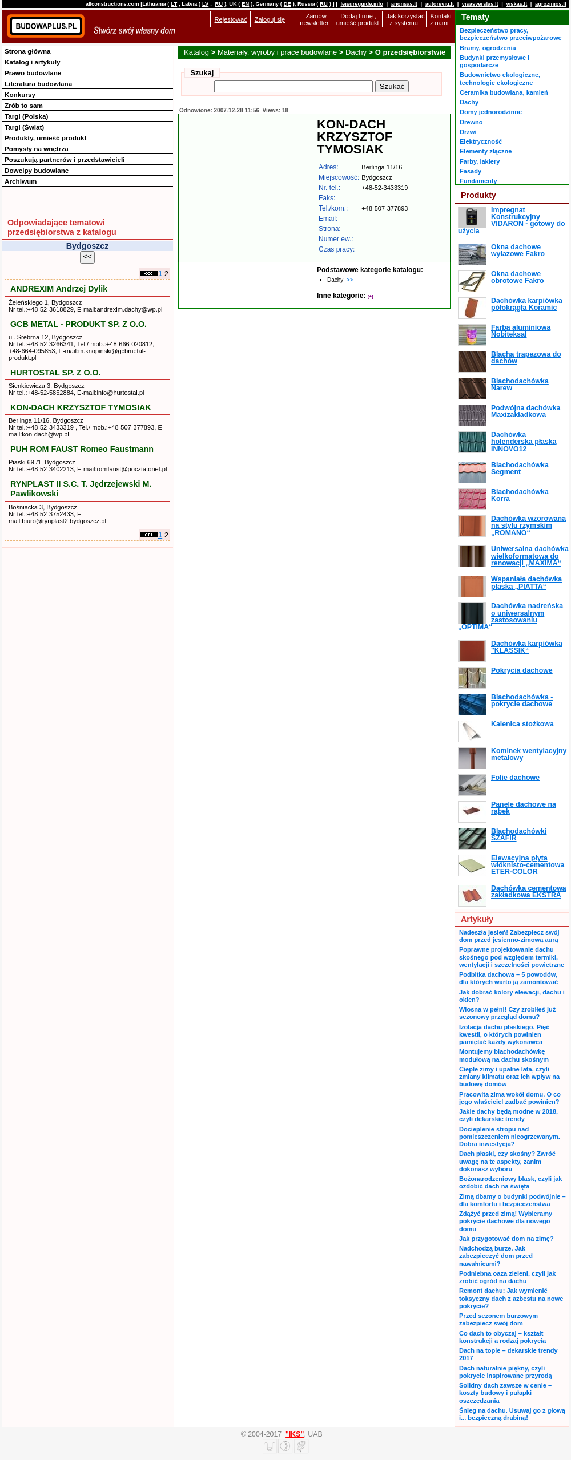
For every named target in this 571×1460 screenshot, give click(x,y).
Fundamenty (478, 180)
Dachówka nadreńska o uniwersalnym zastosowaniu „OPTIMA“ (510, 616)
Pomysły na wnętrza (37, 148)
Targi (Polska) (26, 116)
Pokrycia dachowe (522, 670)
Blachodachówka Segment (520, 468)
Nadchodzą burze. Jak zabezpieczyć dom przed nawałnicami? (496, 1256)
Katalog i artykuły (32, 62)
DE (287, 4)
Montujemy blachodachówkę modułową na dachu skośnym (504, 1055)
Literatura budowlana (38, 83)
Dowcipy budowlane (37, 170)
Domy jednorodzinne (491, 111)
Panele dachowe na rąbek (523, 807)
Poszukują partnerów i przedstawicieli (64, 159)
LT (174, 4)
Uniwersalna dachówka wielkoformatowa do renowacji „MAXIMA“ (530, 556)
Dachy (356, 52)
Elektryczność (481, 141)
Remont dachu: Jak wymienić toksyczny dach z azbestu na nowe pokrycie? (511, 1298)
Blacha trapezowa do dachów (526, 357)
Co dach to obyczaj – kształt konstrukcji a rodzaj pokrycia (502, 1337)
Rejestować (231, 19)
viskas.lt (516, 4)
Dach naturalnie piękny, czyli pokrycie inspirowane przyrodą (505, 1372)
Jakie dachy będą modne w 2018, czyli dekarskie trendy (508, 1115)
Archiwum (21, 181)
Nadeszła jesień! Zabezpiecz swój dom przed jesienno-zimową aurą (509, 936)
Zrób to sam (24, 105)
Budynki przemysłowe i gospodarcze (494, 61)
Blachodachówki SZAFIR (518, 834)
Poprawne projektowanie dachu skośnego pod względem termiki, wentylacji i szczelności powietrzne (511, 957)
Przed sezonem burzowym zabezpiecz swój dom (498, 1319)
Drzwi (468, 131)
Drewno (471, 122)
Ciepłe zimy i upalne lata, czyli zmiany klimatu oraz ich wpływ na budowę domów (509, 1077)
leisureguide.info (361, 4)
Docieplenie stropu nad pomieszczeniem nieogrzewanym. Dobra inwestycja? (509, 1137)
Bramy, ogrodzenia (488, 48)
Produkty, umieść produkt (45, 137)
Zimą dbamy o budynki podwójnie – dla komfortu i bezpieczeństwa (512, 1200)
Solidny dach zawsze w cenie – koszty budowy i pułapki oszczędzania (505, 1393)
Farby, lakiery (480, 161)
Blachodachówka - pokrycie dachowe (522, 700)
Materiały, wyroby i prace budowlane (277, 52)
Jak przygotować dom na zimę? (506, 1238)
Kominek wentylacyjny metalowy (528, 754)
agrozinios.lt (550, 4)
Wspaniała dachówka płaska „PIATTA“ (526, 582)
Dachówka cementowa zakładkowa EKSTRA (528, 891)
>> (350, 280)
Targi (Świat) (24, 127)
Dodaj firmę (356, 16)
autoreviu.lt (439, 4)
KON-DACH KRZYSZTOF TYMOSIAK (80, 407)
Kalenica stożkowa (522, 724)
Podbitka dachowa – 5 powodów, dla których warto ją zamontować (508, 978)
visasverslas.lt (480, 4)
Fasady (470, 171)
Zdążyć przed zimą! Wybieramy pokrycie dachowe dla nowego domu (505, 1221)
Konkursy (20, 94)
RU (218, 4)
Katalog (196, 52)
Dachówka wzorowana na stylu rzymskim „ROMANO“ (528, 526)
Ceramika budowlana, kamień (504, 92)
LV (205, 4)
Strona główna (28, 51)
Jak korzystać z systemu (406, 19)
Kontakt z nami (441, 19)
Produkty (478, 195)
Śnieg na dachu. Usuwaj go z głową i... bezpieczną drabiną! (512, 1414)
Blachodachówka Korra (520, 495)
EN (245, 4)
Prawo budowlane (33, 72)
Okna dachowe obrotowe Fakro (517, 277)
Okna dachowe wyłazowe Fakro (518, 250)
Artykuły (477, 919)
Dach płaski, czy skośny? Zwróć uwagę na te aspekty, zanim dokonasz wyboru (507, 1161)
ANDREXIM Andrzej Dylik (58, 288)
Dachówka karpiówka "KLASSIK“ (526, 647)
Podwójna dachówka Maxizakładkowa (525, 411)
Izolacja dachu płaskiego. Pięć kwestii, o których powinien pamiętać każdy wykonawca (504, 1035)
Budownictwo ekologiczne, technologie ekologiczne (500, 78)
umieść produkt (357, 22)
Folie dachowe (515, 778)
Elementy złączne (486, 151)
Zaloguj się (270, 19)
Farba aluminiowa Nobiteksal (520, 330)
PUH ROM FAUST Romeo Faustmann (82, 449)
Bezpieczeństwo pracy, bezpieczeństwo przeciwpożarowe (511, 34)
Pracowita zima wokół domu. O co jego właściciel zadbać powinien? (510, 1098)
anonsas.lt (404, 4)
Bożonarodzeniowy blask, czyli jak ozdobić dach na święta (510, 1182)
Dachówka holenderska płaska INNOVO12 (524, 442)
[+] (370, 296)
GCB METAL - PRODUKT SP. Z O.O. (78, 324)
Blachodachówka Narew (520, 384)
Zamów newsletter (314, 19)
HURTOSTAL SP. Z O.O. (55, 372)
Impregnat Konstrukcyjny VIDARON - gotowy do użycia (511, 220)
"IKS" (295, 1434)
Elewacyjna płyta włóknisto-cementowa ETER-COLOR (527, 865)
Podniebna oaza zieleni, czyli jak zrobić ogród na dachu (507, 1277)
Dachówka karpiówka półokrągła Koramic (526, 304)
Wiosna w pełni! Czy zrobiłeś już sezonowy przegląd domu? (507, 1013)
